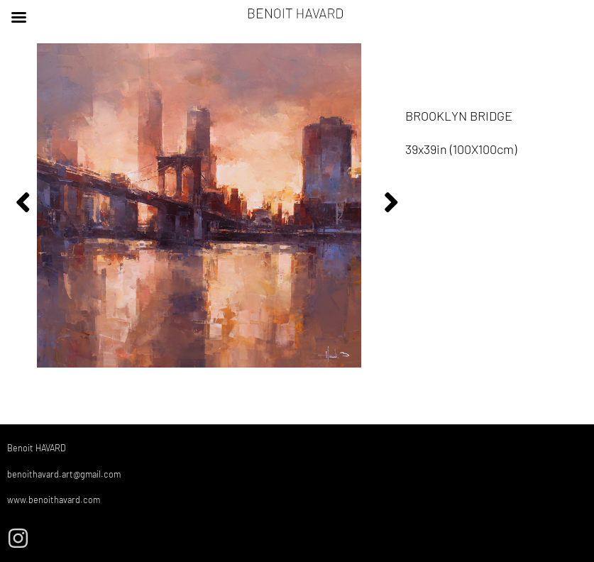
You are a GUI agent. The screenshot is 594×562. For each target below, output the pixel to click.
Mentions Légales (552, 533)
